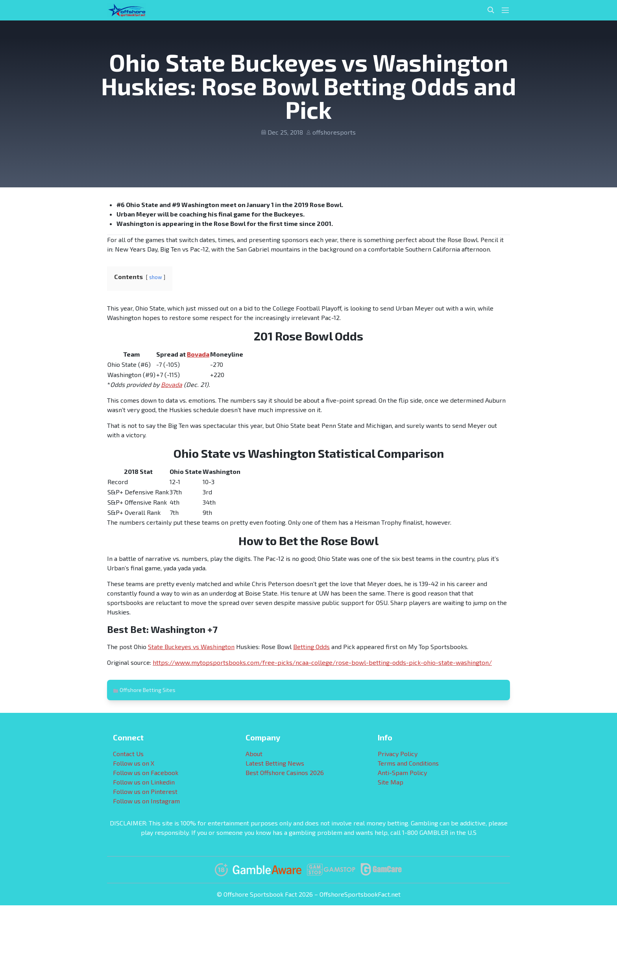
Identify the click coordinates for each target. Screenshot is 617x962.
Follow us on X (133, 763)
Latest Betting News (275, 763)
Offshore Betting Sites (147, 689)
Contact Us (128, 753)
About (254, 753)
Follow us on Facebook (145, 772)
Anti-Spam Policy (402, 772)
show (155, 277)
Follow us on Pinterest (145, 791)
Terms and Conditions (408, 763)
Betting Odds (311, 646)
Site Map (390, 782)
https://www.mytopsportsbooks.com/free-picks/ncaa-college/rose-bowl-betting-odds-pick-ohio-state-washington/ (322, 662)
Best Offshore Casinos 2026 (285, 772)
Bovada (198, 354)
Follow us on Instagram (146, 801)
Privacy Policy (397, 753)
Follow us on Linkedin (144, 782)
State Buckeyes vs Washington (191, 646)
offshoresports (334, 132)
